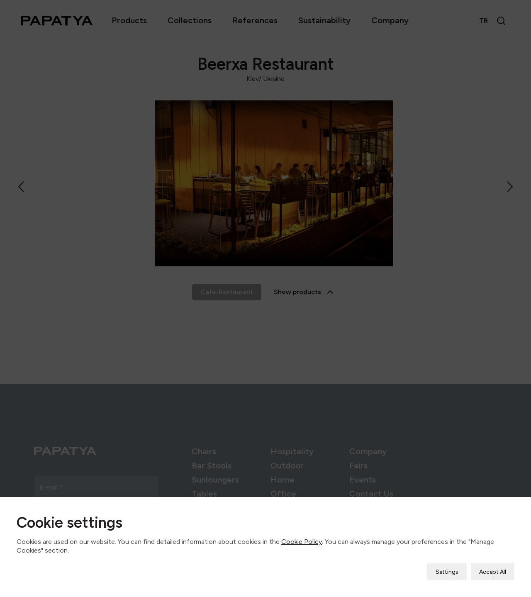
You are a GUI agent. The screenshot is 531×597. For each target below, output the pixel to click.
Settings (447, 566)
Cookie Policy (301, 537)
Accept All (492, 566)
